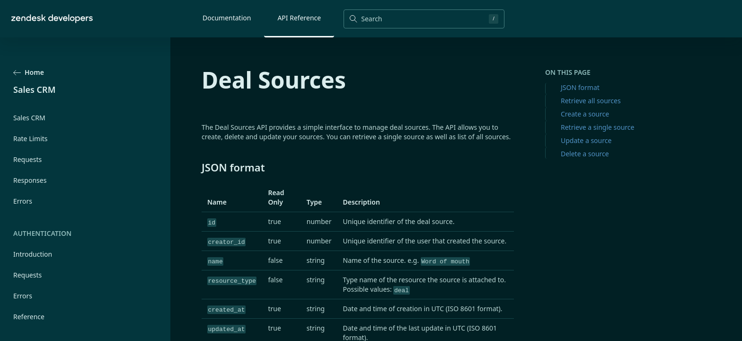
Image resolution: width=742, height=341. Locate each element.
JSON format (580, 87)
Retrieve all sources (591, 100)
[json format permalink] (197, 167)
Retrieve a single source (597, 127)
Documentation (227, 17)
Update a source (586, 140)
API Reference (299, 17)
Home (28, 72)
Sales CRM (29, 117)
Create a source (585, 113)
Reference (28, 316)
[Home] (52, 18)
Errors (22, 201)
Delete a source (585, 153)
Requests (27, 159)
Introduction (32, 254)
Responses (29, 180)
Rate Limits (30, 138)
